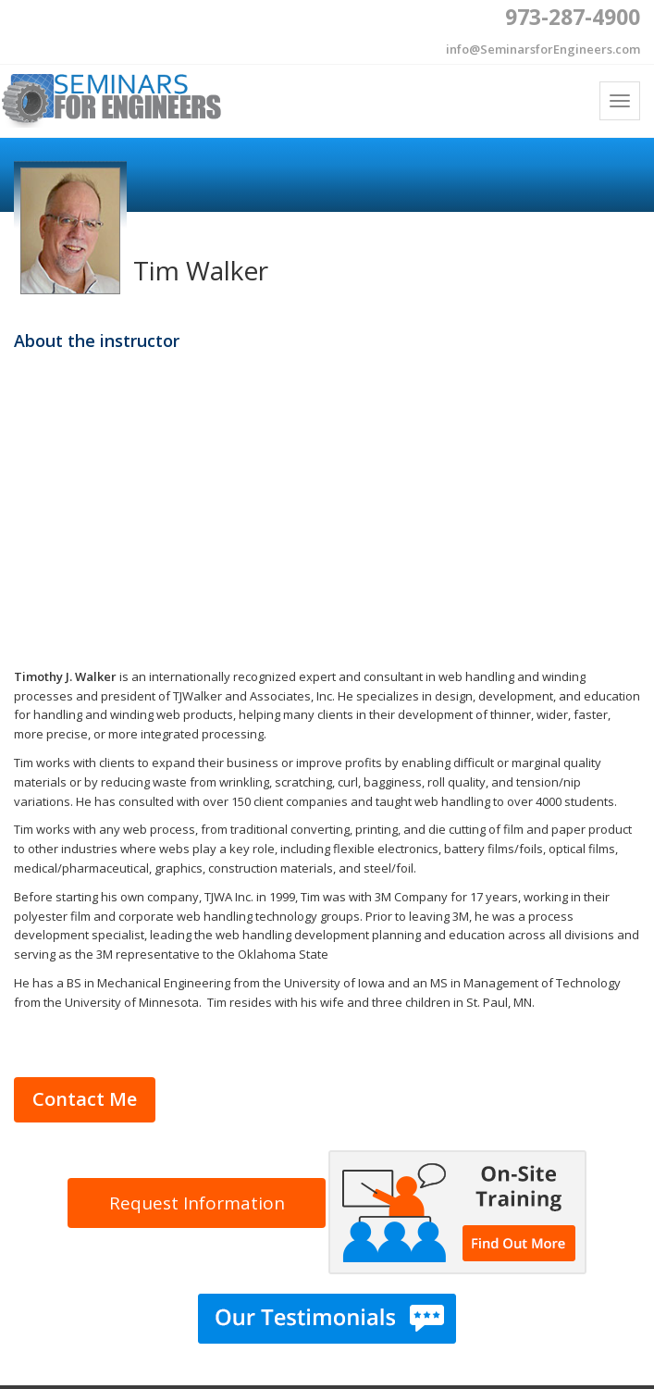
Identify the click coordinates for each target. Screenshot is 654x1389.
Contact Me (84, 1098)
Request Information (197, 1203)
